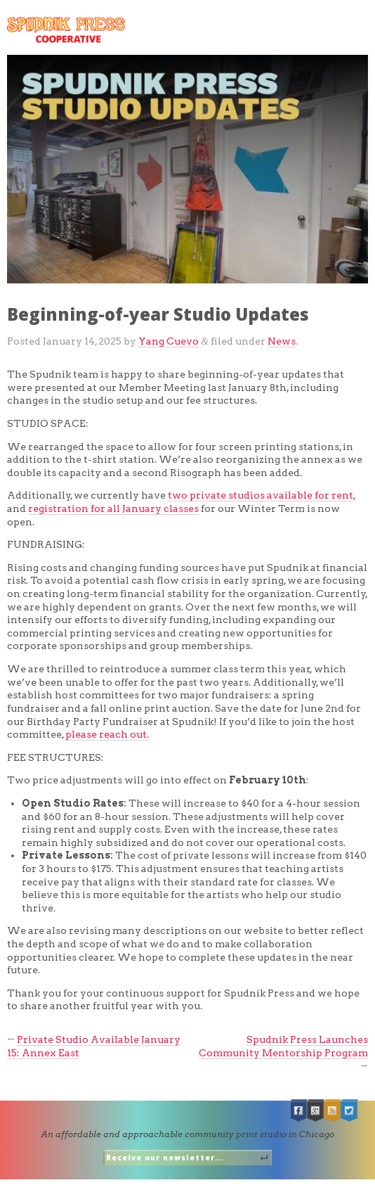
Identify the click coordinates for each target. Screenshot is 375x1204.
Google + (316, 1110)
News (282, 341)
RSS (332, 1110)
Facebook (299, 1110)
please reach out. (107, 734)
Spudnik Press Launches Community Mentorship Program (283, 1046)
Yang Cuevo (168, 341)
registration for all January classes (113, 508)
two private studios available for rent (260, 495)
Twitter (349, 1110)
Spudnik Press (66, 30)
